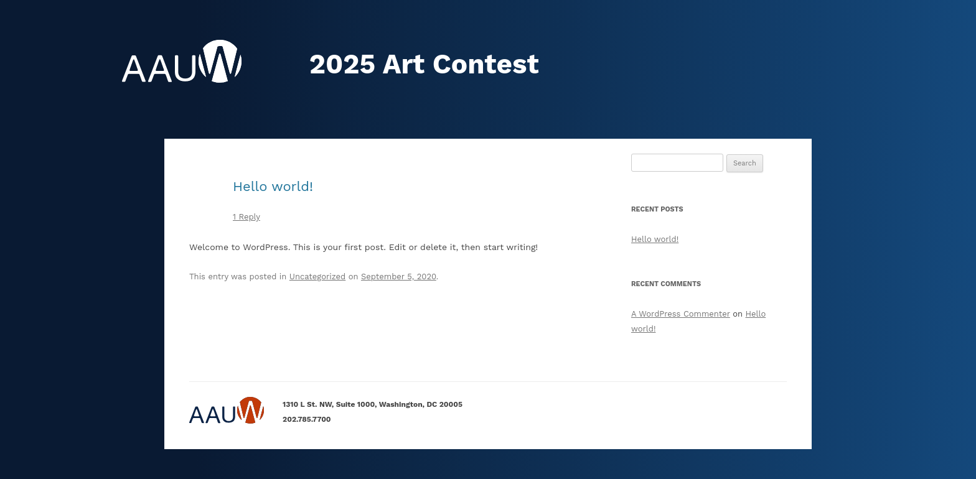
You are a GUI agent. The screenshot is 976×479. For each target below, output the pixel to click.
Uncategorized (317, 276)
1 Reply (246, 216)
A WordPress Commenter (680, 314)
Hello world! (273, 186)
